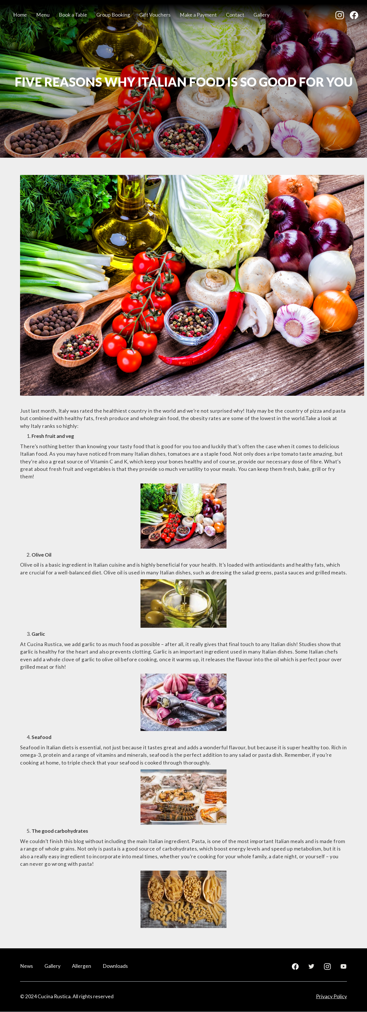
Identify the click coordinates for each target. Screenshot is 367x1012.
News (26, 966)
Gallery (261, 15)
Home (20, 15)
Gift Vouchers (155, 15)
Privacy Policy (331, 996)
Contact (235, 15)
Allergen (81, 966)
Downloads (115, 966)
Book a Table (73, 15)
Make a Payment (198, 15)
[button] (43, 15)
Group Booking (113, 15)
